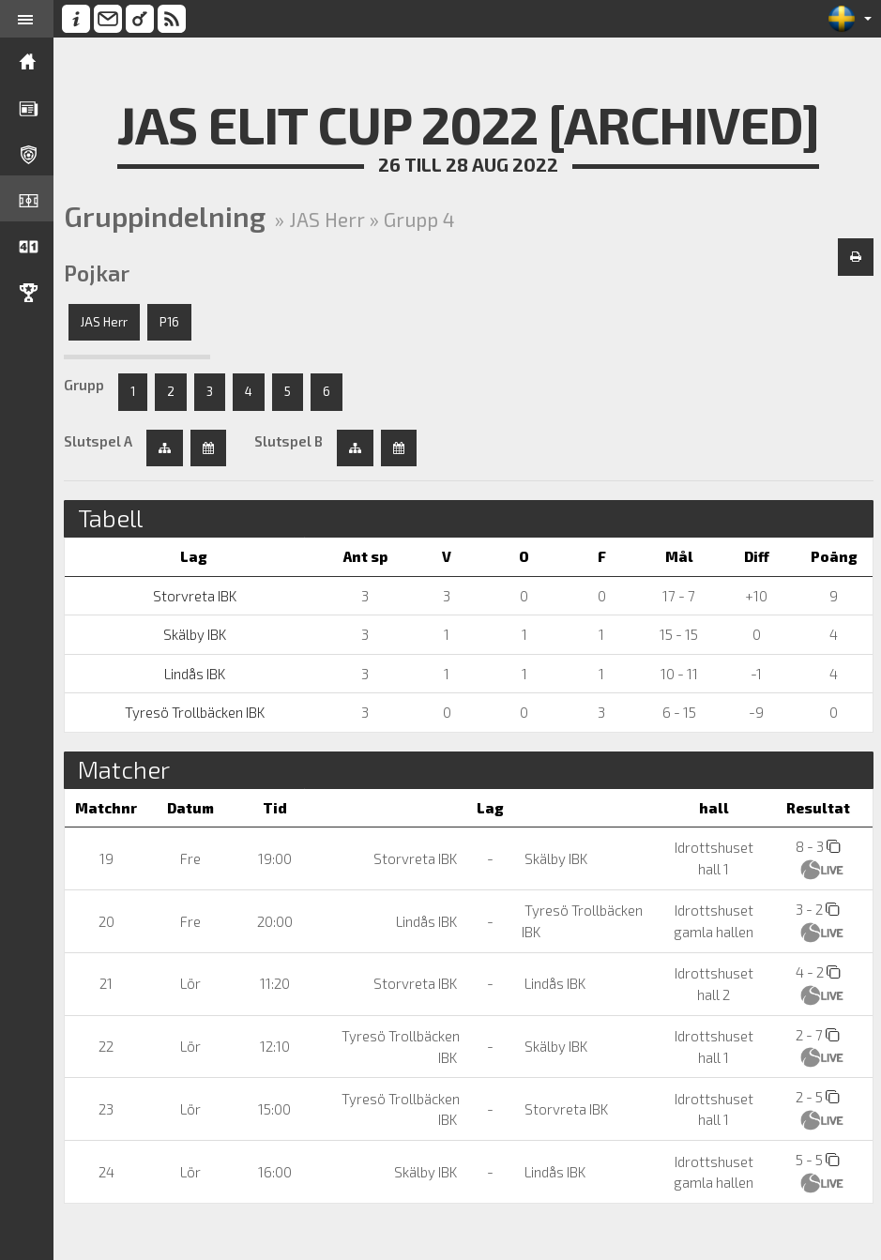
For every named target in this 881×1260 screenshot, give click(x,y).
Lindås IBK (196, 673)
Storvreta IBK (196, 595)
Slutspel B (291, 441)
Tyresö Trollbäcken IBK (196, 712)
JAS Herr (107, 321)
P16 (172, 321)
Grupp (87, 384)
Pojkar (99, 273)
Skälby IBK (196, 634)
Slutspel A (101, 441)
